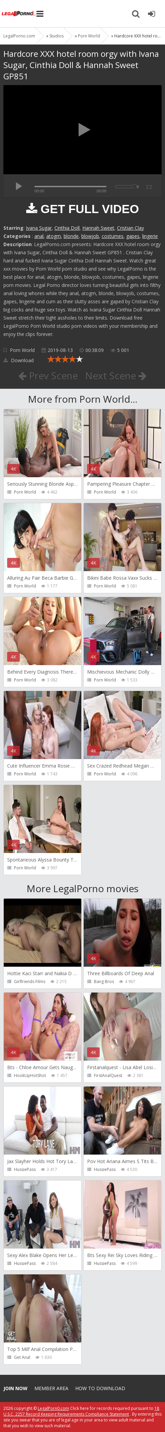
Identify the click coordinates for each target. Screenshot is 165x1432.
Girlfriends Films (29, 981)
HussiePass (25, 1169)
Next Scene (116, 375)
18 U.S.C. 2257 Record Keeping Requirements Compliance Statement (81, 1411)
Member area (51, 1388)
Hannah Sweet (98, 228)
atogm (53, 236)
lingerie (150, 236)
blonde (71, 236)
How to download (100, 1388)
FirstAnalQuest (108, 1075)
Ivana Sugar (39, 228)
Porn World (22, 350)
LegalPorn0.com (53, 1408)
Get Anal (22, 1357)
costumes (112, 236)
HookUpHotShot (30, 1075)
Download (18, 360)
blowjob (90, 236)
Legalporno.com (19, 13)
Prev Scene (48, 375)
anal (39, 236)
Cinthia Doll (67, 228)
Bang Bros (104, 981)
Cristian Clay (130, 228)
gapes (132, 236)
